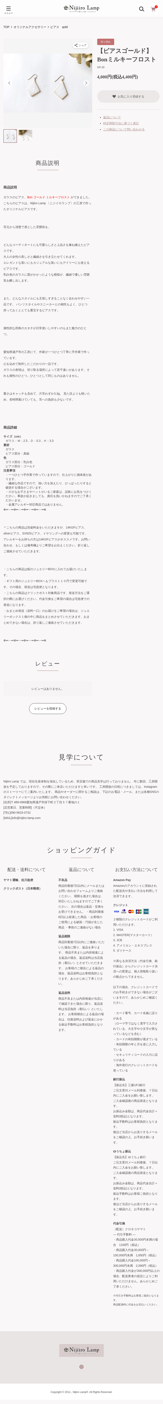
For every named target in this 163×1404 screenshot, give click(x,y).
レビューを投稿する (47, 708)
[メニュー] (8, 8)
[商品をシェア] (80, 45)
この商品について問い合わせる (124, 129)
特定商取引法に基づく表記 (121, 123)
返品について (112, 117)
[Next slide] (86, 83)
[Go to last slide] (9, 83)
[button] (10, 136)
